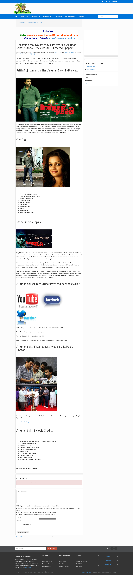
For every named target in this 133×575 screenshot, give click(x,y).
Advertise (79, 559)
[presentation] (47, 526)
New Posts (108, 564)
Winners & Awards (81, 561)
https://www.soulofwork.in (61, 38)
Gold (21, 54)
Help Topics (45, 559)
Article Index (60, 537)
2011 (41, 22)
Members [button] (81, 16)
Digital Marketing (86, 572)
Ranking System (46, 566)
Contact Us (25, 572)
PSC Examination (70, 16)
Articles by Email (91, 69)
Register (115, 1)
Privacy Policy (41, 572)
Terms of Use (50, 572)
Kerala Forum (24, 16)
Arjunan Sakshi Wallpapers (24, 422)
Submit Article (20, 537)
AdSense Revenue (64, 559)
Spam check (27, 524)
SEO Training (58, 16)
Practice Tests (46, 16)
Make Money (62, 561)
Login (108, 1)
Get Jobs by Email (91, 66)
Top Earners (108, 560)
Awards (108, 556)
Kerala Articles (35, 16)
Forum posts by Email (92, 67)
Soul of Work (28, 567)
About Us (18, 572)
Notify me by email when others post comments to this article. (38, 506)
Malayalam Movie (32, 22)
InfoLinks (62, 564)
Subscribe (51, 548)
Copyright (33, 572)
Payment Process (64, 566)
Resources (22, 22)
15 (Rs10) (32, 54)
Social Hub (79, 564)
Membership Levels (47, 564)
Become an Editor (47, 561)
